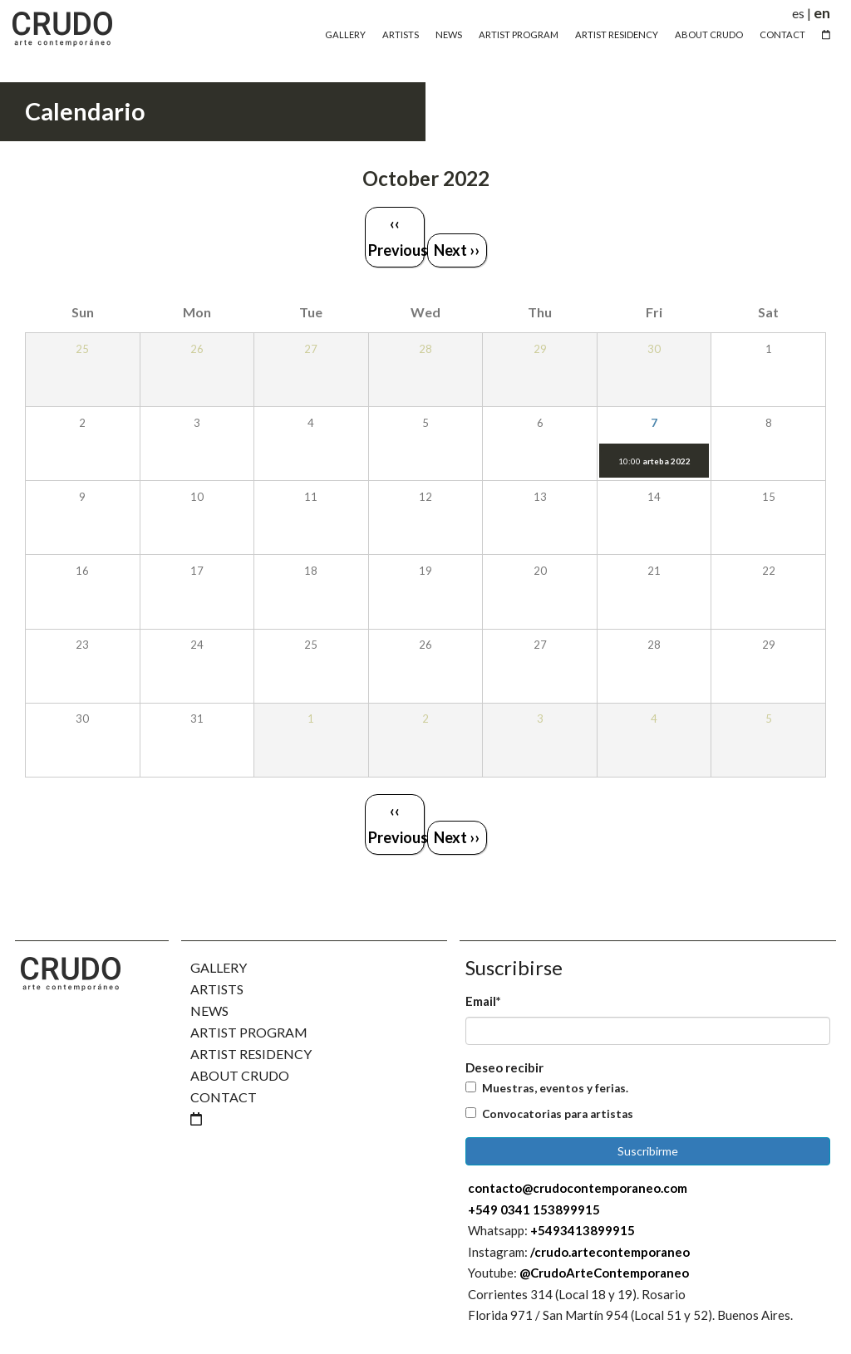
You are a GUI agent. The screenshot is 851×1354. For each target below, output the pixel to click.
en (822, 13)
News (448, 34)
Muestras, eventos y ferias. (555, 1088)
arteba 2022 (666, 461)
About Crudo (709, 34)
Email (483, 1000)
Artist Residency (616, 34)
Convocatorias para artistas (557, 1114)
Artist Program (518, 34)
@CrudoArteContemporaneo (604, 1272)
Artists (400, 34)
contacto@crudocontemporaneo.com (577, 1187)
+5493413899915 (582, 1230)
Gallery (345, 34)
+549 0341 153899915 (534, 1209)
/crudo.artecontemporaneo (610, 1251)
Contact (782, 34)
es (798, 13)
